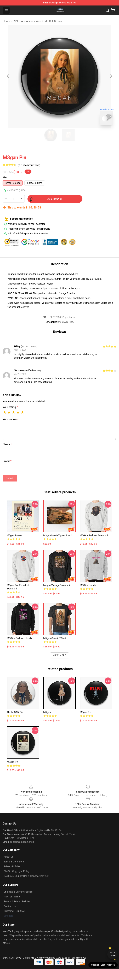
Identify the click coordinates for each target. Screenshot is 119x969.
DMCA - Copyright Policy (17, 871)
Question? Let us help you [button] (103, 965)
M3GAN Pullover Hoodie (19, 638)
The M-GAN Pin (15, 712)
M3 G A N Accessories (27, 21)
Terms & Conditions (14, 861)
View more (59, 655)
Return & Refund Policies (17, 901)
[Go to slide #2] (68, 135)
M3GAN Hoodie (88, 585)
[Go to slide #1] (50, 135)
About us (8, 856)
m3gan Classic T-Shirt (54, 638)
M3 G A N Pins (53, 21)
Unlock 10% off (113, 954)
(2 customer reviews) (29, 165)
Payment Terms (12, 896)
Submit (10, 478)
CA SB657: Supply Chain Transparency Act (26, 876)
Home (6, 21)
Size (5, 177)
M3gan (47, 712)
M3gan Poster (14, 535)
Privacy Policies (12, 866)
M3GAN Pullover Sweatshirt (94, 535)
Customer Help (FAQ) (15, 911)
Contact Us (10, 906)
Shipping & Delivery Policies (18, 891)
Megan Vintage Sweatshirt (57, 585)
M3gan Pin (85, 712)
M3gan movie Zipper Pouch (57, 535)
